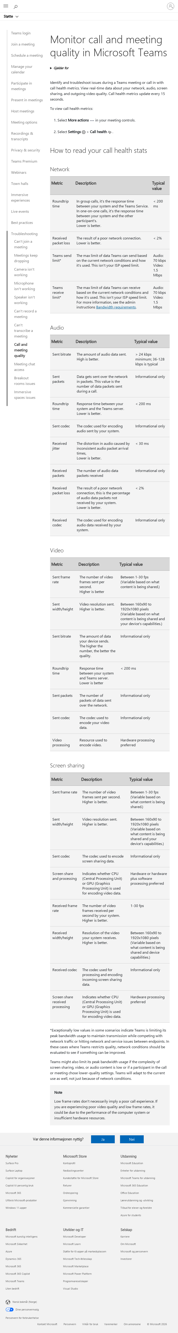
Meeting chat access (24, 366)
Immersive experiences (20, 197)
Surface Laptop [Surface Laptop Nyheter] (14, 1170)
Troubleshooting (24, 233)
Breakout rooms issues (24, 380)
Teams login (21, 32)
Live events (20, 211)
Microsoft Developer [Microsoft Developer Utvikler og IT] (74, 1236)
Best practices (22, 222)
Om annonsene (132, 1324)
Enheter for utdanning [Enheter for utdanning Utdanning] (133, 1170)
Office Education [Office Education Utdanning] (130, 1193)
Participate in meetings (21, 86)
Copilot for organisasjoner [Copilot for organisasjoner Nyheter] (20, 1178)
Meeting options (24, 122)
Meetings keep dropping (26, 258)
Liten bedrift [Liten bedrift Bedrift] (12, 1288)
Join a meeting (23, 44)
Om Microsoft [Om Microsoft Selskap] (128, 1244)
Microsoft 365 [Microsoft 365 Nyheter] (13, 1193)
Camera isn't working (24, 272)
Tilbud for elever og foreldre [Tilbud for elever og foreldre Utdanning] (136, 1207)
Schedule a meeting (27, 55)
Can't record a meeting (25, 313)
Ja (103, 1139)
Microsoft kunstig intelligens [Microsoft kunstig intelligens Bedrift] (22, 1236)
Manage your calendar (21, 69)
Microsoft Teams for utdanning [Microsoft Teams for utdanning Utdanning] (138, 1178)
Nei (132, 1139)
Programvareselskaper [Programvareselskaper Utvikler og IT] (75, 1281)
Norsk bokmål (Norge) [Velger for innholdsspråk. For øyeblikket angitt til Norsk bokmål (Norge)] (25, 1302)
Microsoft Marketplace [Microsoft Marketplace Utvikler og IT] (76, 1266)
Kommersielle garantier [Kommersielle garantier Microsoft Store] (76, 1207)
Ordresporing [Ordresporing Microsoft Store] (70, 1193)
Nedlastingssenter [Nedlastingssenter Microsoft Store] (73, 1170)
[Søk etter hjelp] (16, 6)
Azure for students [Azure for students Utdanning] (131, 1215)
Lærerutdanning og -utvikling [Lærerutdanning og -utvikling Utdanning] (137, 1200)
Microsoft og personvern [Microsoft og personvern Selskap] (134, 1251)
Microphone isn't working (24, 286)
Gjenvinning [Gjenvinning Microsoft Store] (69, 1200)
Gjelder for (61, 68)
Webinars (18, 172)
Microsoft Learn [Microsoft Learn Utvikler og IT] (72, 1244)
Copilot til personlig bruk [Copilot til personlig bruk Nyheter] (19, 1185)
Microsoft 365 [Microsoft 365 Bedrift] (13, 1266)
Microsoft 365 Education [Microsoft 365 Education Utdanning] (134, 1185)
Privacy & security (25, 149)
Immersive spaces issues (24, 394)
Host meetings (22, 110)
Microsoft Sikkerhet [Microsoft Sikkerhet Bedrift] (16, 1244)
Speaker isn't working (24, 300)
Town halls (19, 183)
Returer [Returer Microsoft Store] (67, 1185)
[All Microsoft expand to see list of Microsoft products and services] (5, 6)
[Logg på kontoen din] (170, 6)
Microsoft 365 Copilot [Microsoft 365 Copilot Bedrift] (18, 1273)
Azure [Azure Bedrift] (9, 1251)
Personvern (70, 1324)
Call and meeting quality (20, 350)
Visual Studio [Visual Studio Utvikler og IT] (70, 1288)
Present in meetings (27, 99)
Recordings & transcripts (22, 136)
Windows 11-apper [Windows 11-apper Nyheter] (16, 1207)
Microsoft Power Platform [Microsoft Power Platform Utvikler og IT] (77, 1273)
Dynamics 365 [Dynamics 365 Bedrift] (13, 1259)
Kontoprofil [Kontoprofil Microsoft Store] (69, 1163)
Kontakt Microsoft (47, 1324)
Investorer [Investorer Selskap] (126, 1259)
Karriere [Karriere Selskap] (125, 1236)
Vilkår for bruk (90, 1324)
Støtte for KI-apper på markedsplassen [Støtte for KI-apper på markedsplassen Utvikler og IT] (84, 1251)
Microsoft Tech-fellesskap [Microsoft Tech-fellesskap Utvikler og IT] (77, 1259)
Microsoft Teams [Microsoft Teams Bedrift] (15, 1281)
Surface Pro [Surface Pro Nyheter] (12, 1163)
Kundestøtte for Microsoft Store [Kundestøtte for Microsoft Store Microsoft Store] (81, 1178)
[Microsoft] (88, 3)
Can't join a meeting (23, 244)
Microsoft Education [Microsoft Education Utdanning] (132, 1163)
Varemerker (111, 1324)
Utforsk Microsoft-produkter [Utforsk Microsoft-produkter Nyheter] (21, 1200)
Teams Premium (24, 161)
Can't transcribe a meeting (23, 330)
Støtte (9, 16)
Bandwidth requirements (116, 307)
